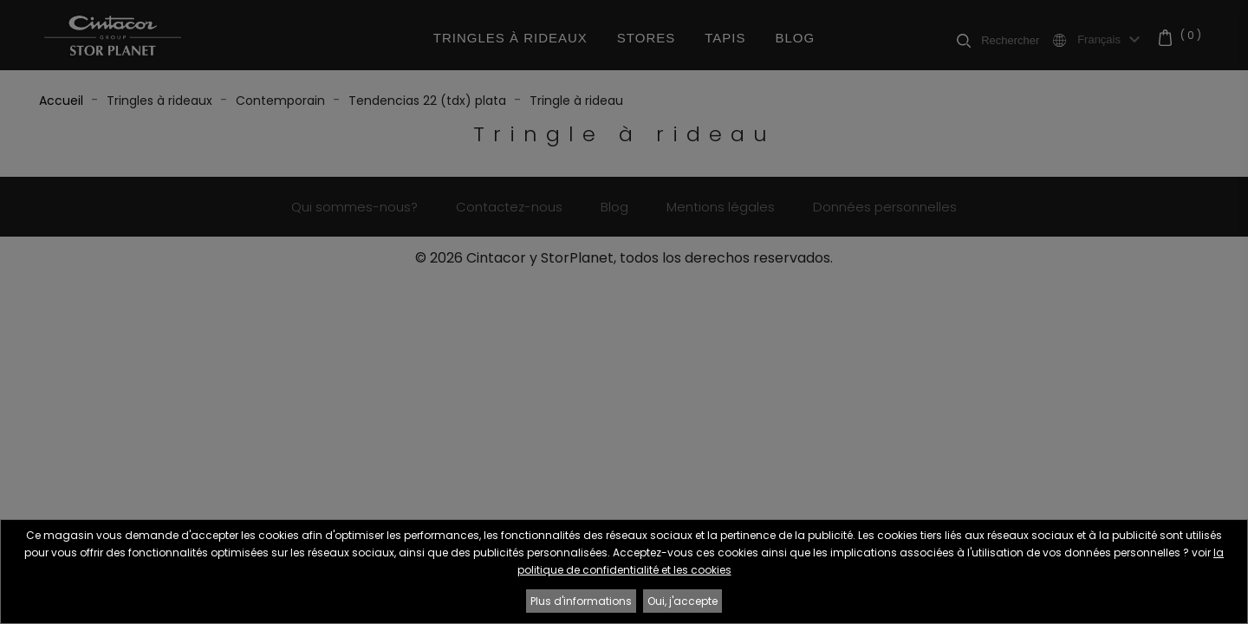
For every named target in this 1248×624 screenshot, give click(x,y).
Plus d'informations (581, 601)
